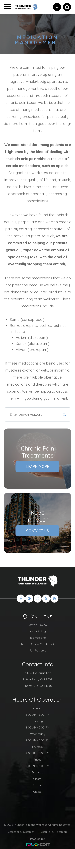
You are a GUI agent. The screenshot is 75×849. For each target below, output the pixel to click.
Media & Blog (37, 631)
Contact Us (37, 530)
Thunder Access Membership (37, 644)
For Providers (37, 650)
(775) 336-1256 (42, 685)
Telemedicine (38, 637)
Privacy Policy (46, 831)
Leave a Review (37, 624)
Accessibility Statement (21, 831)
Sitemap (62, 831)
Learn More (37, 466)
